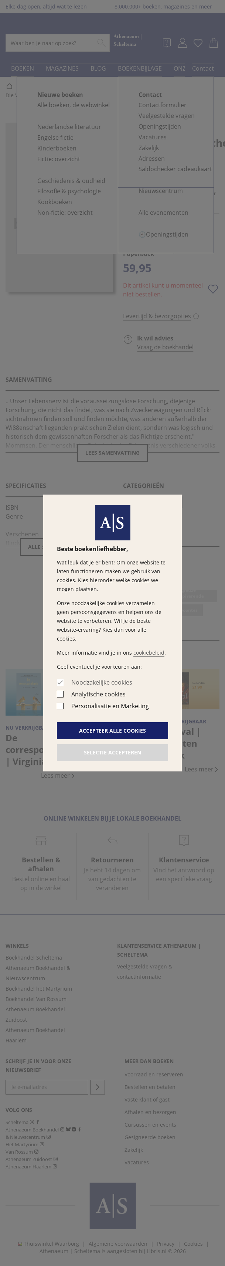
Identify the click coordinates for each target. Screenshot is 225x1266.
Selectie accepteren (112, 752)
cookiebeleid (148, 652)
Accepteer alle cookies (112, 730)
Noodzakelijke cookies (101, 682)
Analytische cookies (98, 694)
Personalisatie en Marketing (110, 706)
